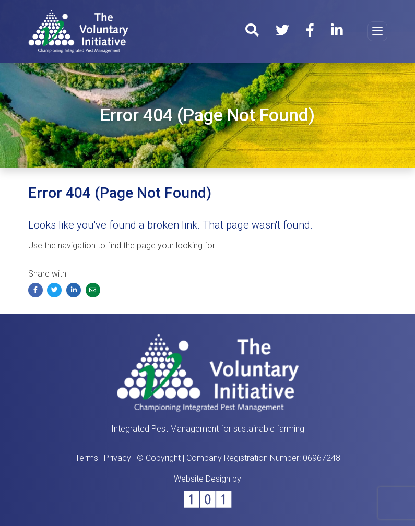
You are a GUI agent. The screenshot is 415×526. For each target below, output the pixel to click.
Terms (86, 458)
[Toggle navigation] (377, 31)
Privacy (117, 458)
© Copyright (159, 458)
